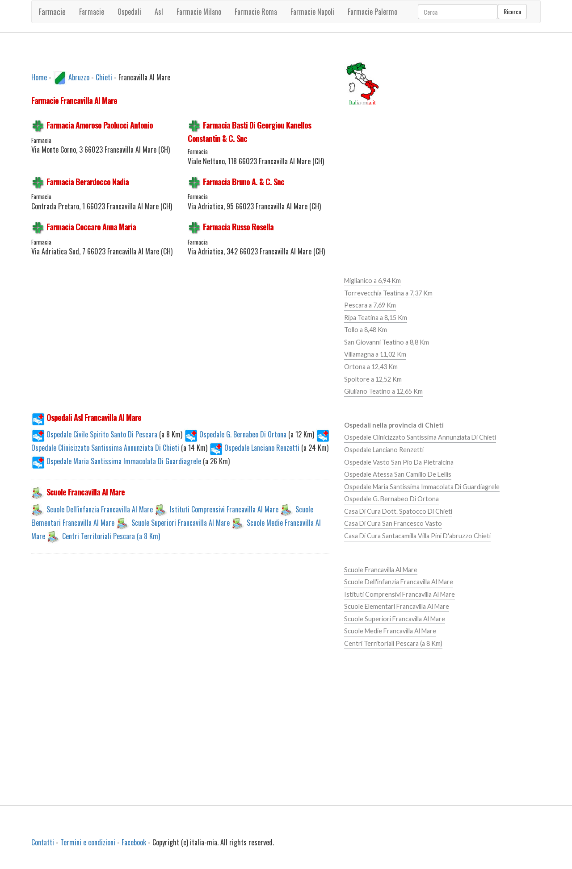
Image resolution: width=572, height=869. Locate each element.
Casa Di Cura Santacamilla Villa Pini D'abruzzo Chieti (417, 536)
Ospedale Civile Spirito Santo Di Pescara (95, 434)
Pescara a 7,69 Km (370, 305)
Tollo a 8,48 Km (365, 329)
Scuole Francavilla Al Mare (380, 570)
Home (39, 76)
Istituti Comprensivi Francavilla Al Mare (224, 508)
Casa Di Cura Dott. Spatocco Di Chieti (398, 511)
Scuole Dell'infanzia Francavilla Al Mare (99, 508)
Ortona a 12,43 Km (371, 366)
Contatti (42, 842)
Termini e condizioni (87, 842)
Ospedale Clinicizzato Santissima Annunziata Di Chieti (420, 437)
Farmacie (52, 11)
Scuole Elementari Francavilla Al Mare (396, 606)
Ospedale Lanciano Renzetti (255, 447)
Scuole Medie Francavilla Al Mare (390, 631)
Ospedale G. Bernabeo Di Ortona (236, 434)
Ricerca (512, 11)
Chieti (104, 76)
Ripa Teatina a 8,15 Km (375, 317)
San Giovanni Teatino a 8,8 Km (386, 342)
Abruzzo (78, 76)
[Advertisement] (180, 339)
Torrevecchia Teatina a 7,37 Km (388, 293)
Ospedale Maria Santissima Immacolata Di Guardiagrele (117, 461)
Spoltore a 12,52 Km (373, 379)
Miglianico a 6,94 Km (372, 280)
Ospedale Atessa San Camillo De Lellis (397, 474)
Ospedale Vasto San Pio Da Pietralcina (399, 462)
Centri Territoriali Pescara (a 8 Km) (111, 535)
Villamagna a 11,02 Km (375, 354)
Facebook (134, 842)
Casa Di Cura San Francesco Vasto (393, 523)
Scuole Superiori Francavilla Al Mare (180, 522)
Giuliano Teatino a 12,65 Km (383, 391)
